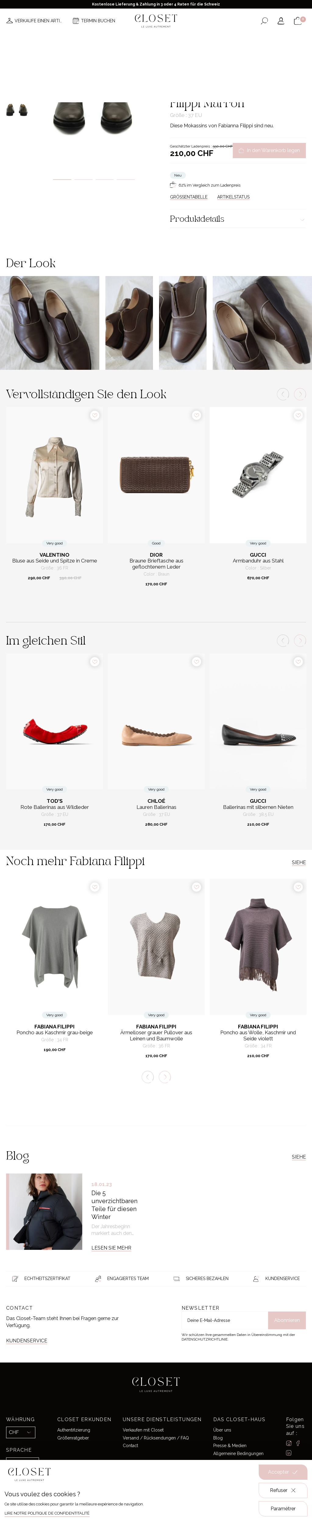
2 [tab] (83, 179)
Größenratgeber (73, 1437)
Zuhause (178, 65)
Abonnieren (287, 1320)
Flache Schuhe (237, 65)
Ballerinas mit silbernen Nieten (258, 807)
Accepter (283, 1472)
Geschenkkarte (242, 39)
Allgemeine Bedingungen (238, 1453)
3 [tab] (105, 179)
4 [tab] (126, 179)
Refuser (283, 1490)
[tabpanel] (94, 108)
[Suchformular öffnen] (264, 21)
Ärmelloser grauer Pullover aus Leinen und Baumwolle (156, 1036)
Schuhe (214, 65)
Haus (212, 39)
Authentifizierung (73, 1430)
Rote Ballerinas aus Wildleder (54, 807)
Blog (218, 1437)
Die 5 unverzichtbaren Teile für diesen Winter (114, 1205)
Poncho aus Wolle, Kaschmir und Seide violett (258, 1036)
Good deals (186, 39)
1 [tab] (62, 179)
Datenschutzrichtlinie (205, 1339)
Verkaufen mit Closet (143, 1430)
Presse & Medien (229, 1445)
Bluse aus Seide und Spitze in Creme (54, 561)
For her (196, 65)
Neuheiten (63, 39)
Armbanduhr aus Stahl (258, 561)
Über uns (222, 1430)
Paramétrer (283, 1509)
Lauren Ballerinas (156, 807)
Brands (158, 39)
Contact (130, 1445)
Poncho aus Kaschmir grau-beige (54, 1032)
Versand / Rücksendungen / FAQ (156, 1437)
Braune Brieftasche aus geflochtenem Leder (156, 564)
